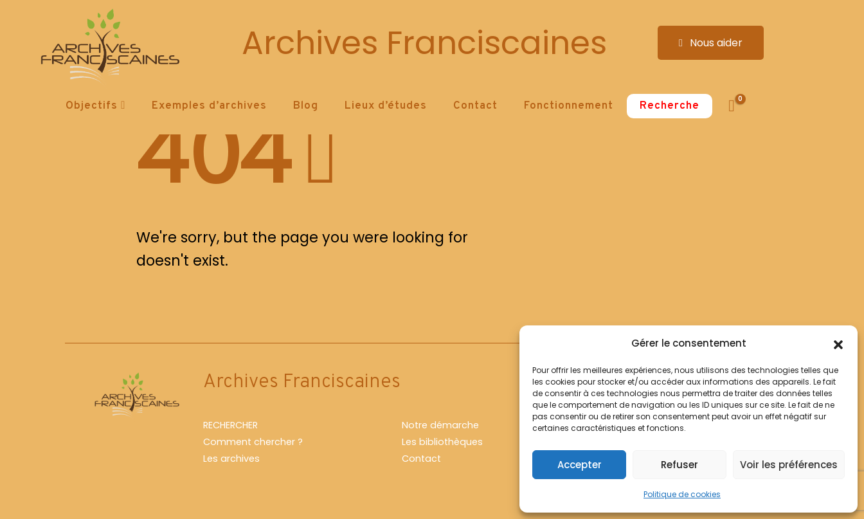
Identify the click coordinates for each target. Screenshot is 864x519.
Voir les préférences (789, 464)
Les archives (231, 458)
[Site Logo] (108, 48)
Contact (475, 106)
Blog (305, 106)
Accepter (579, 464)
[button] (838, 343)
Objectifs (92, 106)
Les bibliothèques (442, 441)
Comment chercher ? (253, 441)
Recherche (669, 106)
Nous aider (710, 42)
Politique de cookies (682, 494)
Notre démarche (440, 425)
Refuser (679, 464)
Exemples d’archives (209, 106)
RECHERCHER (230, 425)
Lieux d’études (386, 106)
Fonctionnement (568, 106)
